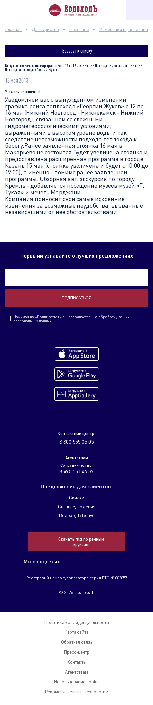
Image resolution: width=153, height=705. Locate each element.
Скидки (76, 497)
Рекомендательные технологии (76, 691)
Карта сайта (76, 632)
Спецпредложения (76, 506)
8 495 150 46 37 (76, 471)
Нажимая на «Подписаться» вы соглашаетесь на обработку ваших (71, 319)
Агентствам (76, 672)
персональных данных (32, 321)
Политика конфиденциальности (76, 622)
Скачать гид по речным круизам (81, 541)
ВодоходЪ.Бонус (76, 515)
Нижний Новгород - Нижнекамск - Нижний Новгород (74, 116)
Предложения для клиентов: (77, 486)
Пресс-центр (76, 652)
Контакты (76, 662)
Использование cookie (77, 681)
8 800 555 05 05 (76, 441)
